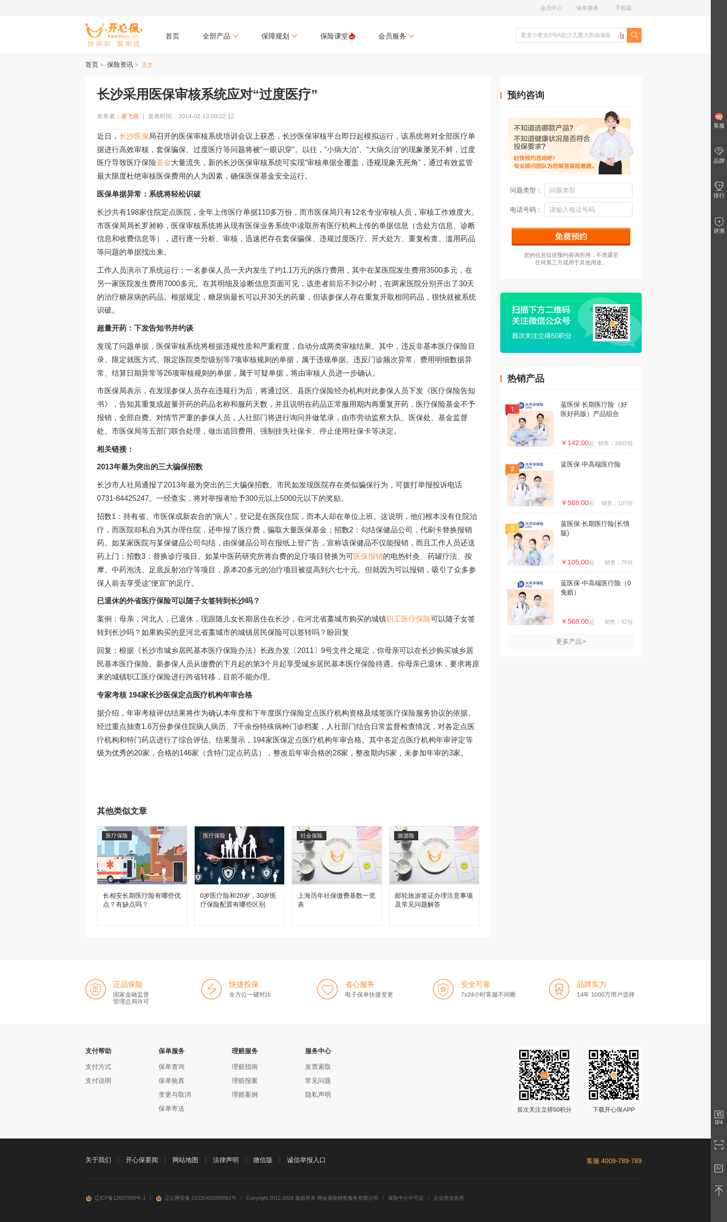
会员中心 (551, 8)
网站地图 (185, 1160)
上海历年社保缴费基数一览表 (337, 875)
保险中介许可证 (406, 1198)
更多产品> (571, 641)
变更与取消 (175, 1094)
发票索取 (318, 1066)
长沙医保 (134, 136)
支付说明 (98, 1080)
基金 (163, 162)
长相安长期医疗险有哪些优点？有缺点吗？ (142, 875)
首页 (172, 36)
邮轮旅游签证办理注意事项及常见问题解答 (434, 875)
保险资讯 (120, 64)
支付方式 (98, 1066)
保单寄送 (172, 1108)
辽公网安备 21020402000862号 (195, 1198)
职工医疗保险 (408, 619)
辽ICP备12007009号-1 (115, 1198)
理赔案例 (245, 1094)
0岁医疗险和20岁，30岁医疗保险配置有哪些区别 (239, 875)
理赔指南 (245, 1066)
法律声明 (226, 1160)
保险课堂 (337, 36)
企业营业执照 (449, 1198)
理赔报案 (245, 1080)
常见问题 (318, 1080)
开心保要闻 (142, 1160)
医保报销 (368, 556)
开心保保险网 (113, 34)
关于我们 (98, 1160)
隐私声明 (318, 1094)
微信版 (263, 1160)
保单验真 (172, 1080)
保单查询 (172, 1066)
